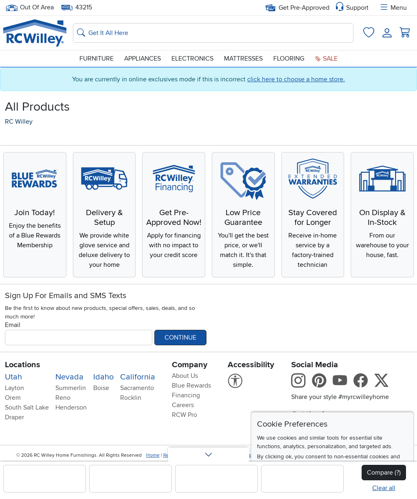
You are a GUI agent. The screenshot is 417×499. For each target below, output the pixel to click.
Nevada (69, 377)
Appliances (142, 58)
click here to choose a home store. (296, 79)
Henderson (71, 407)
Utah (13, 377)
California (137, 377)
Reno (62, 398)
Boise (101, 388)
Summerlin (70, 388)
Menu (393, 7)
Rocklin (130, 398)
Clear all (383, 488)
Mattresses (243, 58)
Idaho (103, 377)
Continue (180, 337)
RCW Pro (184, 415)
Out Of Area (29, 7)
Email (12, 325)
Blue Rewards (191, 385)
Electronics (192, 58)
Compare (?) (384, 472)
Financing (186, 395)
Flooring (288, 58)
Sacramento (137, 388)
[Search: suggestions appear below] (213, 33)
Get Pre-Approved (297, 8)
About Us (185, 376)
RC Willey (19, 122)
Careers (183, 405)
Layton (14, 388)
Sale (326, 58)
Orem (13, 398)
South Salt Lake (27, 407)
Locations (22, 365)
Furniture (96, 58)
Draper (14, 417)
